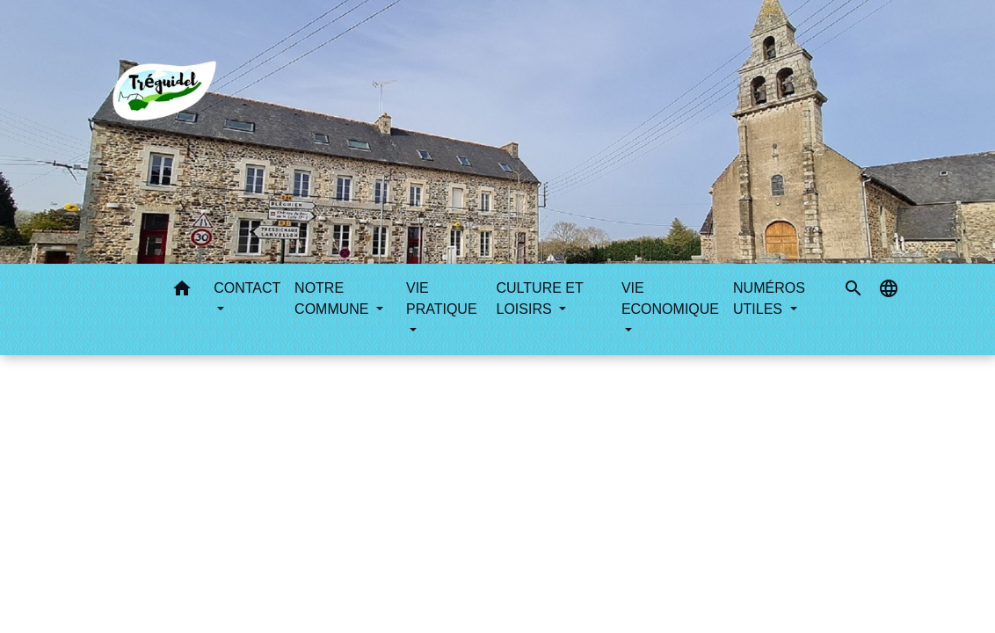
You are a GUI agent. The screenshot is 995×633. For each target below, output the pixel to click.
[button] (182, 291)
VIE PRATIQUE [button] (441, 298)
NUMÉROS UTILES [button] (769, 298)
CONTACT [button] (247, 287)
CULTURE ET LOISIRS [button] (540, 298)
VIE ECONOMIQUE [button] (670, 298)
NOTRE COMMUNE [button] (333, 298)
